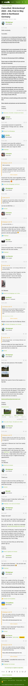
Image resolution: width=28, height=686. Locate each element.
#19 (26, 640)
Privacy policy (19, 680)
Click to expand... (14, 174)
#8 (26, 261)
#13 (26, 474)
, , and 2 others (11, 293)
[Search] (25, 2)
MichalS (8, 239)
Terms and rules (11, 680)
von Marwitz (9, 256)
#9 (26, 302)
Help (24, 680)
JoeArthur (9, 555)
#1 (26, 27)
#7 (26, 245)
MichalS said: (5, 265)
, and (11, 184)
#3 (26, 140)
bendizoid (8, 297)
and (9, 131)
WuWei (8, 135)
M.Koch (8, 117)
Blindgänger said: (6, 163)
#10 (26, 333)
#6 (26, 218)
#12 (26, 431)
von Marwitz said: (6, 306)
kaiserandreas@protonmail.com (10, 399)
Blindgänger (5, 19)
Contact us (4, 680)
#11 (26, 360)
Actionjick (9, 153)
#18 (26, 608)
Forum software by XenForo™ (13, 684)
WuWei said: (5, 197)
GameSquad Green (7, 678)
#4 (26, 159)
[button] (2, 2)
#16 (26, 561)
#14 (26, 496)
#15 (26, 513)
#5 (26, 193)
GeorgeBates (9, 602)
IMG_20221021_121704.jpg (9, 415)
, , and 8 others (13, 112)
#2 (26, 122)
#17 (26, 577)
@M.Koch (7, 452)
